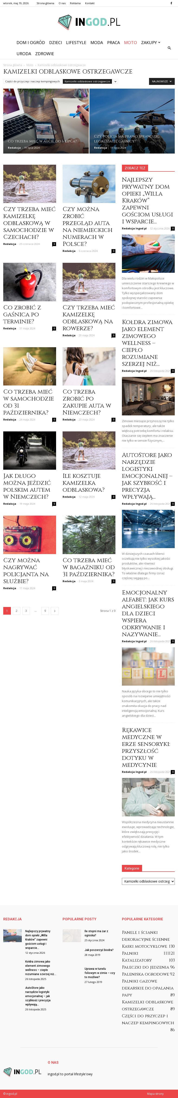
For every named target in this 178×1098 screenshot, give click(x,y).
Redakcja (14, 147)
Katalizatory (137, 960)
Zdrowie (44, 53)
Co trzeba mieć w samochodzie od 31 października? (28, 402)
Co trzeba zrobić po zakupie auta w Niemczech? (87, 402)
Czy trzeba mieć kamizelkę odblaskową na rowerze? (89, 318)
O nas (62, 3)
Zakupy (150, 42)
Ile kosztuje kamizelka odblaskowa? (84, 483)
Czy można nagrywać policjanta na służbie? (26, 570)
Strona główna (45, 3)
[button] (169, 48)
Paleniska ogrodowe (145, 974)
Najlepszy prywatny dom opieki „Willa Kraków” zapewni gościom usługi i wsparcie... (147, 201)
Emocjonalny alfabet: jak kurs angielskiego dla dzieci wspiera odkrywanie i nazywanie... (148, 614)
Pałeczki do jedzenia (145, 967)
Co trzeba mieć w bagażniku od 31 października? (89, 567)
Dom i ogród (30, 42)
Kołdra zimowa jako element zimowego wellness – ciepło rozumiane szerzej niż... (147, 343)
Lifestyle (76, 42)
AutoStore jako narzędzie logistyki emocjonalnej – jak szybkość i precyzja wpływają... (147, 476)
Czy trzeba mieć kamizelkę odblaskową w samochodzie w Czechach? (29, 223)
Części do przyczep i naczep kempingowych (32, 81)
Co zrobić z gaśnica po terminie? (22, 315)
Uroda (23, 53)
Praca (113, 42)
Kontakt (90, 3)
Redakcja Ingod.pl (134, 228)
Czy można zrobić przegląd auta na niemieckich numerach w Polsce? (87, 226)
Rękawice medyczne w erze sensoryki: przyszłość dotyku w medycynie (146, 747)
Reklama (75, 3)
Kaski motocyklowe (144, 946)
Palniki (130, 953)
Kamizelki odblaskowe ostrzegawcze (87, 81)
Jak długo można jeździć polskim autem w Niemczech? (27, 486)
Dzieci (55, 42)
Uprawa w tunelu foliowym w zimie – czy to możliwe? (100, 973)
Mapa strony (155, 1094)
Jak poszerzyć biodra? (99, 950)
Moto (130, 42)
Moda (96, 42)
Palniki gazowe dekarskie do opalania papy (148, 988)
